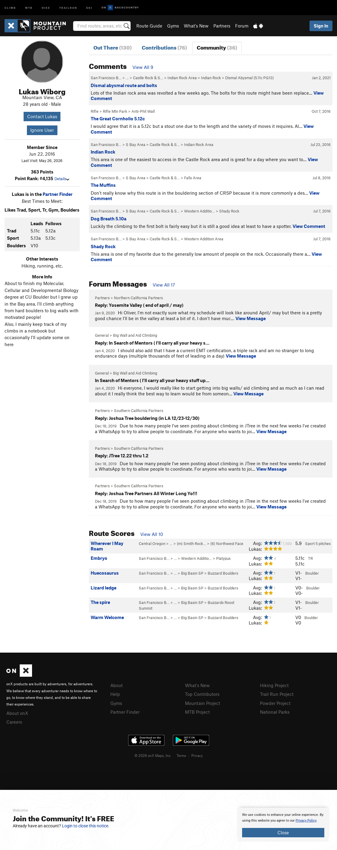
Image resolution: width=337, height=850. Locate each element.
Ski (89, 7)
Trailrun (68, 7)
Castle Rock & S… (148, 77)
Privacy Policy (306, 820)
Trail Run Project (276, 694)
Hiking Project (274, 685)
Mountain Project (202, 703)
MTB (29, 7)
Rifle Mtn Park (115, 111)
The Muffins (103, 185)
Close (283, 832)
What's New (196, 25)
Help (115, 694)
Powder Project (275, 703)
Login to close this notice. (85, 825)
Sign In (321, 25)
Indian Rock (211, 77)
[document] (283, 824)
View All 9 (142, 67)
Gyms (173, 25)
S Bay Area (135, 144)
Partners (221, 25)
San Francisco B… (106, 77)
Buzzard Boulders (223, 573)
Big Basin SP (192, 573)
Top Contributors (202, 694)
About (116, 685)
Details (61, 178)
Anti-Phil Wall (143, 111)
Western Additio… (199, 211)
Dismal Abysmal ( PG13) (249, 77)
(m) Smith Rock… (191, 543)
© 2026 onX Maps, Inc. (152, 755)
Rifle (95, 111)
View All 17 (164, 284)
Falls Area (192, 177)
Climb (10, 7)
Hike (46, 7)
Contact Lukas (42, 116)
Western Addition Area (203, 238)
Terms (181, 755)
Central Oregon (152, 543)
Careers (14, 722)
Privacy (197, 755)
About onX (17, 713)
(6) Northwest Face (226, 543)
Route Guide (149, 25)
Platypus (223, 558)
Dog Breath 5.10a (108, 218)
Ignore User (42, 130)
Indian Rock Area (182, 77)
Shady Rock (229, 211)
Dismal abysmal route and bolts (124, 85)
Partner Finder (58, 194)
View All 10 (151, 534)
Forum (241, 25)
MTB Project (197, 712)
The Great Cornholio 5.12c (118, 118)
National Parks (275, 712)
